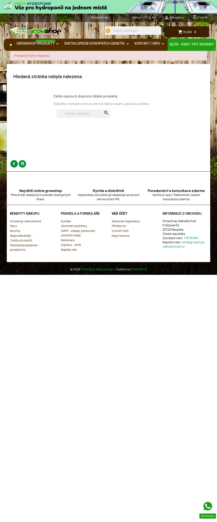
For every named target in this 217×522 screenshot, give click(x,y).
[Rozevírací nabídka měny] (149, 17)
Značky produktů (21, 242)
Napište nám (69, 252)
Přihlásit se (119, 228)
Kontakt (66, 223)
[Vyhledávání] (83, 115)
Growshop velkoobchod (25, 223)
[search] (105, 30)
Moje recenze (121, 238)
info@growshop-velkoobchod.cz (184, 246)
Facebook (14, 166)
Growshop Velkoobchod (97, 271)
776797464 (117, 17)
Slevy (13, 228)
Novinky (15, 233)
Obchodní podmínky (74, 228)
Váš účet (120, 216)
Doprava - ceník (71, 247)
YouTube (22, 166)
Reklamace (68, 242)
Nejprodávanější (20, 238)
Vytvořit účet (120, 233)
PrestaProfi (139, 271)
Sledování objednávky (126, 223)
